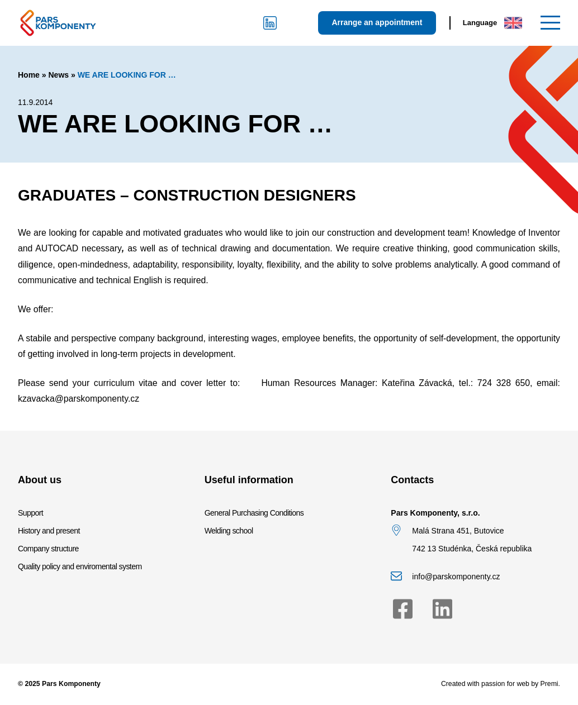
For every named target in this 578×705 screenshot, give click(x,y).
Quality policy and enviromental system (80, 566)
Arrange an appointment (377, 22)
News (58, 74)
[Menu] (550, 22)
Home (29, 74)
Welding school (229, 530)
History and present (49, 530)
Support (30, 512)
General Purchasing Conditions (254, 512)
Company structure (48, 548)
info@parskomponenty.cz (456, 576)
